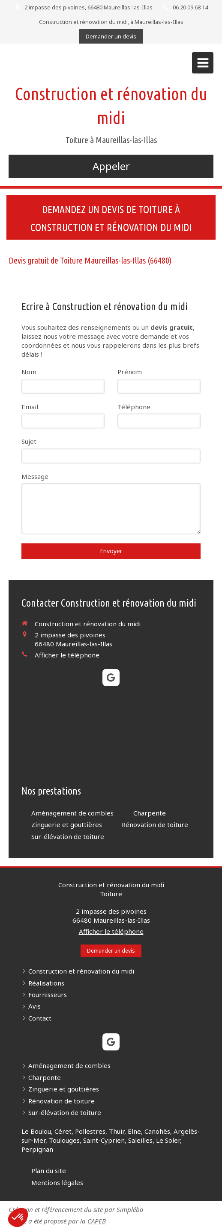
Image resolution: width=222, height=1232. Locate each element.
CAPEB (96, 1221)
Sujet (28, 441)
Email (29, 406)
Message (34, 476)
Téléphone (133, 406)
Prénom (129, 371)
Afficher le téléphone (67, 655)
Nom (28, 371)
